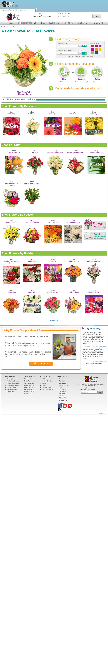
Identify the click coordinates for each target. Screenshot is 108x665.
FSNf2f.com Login (47, 367)
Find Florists (54, 11)
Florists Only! (97, 11)
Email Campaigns (47, 375)
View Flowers (14, 15)
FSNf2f (44, 373)
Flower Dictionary (29, 375)
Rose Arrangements (13, 371)
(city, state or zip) (63, 1)
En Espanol (62, 380)
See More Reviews (94, 352)
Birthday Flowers (12, 367)
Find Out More (41, 351)
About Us (62, 367)
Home (10, 11)
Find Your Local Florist (88, 378)
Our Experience (63, 369)
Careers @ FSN (64, 373)
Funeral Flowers (12, 375)
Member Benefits (47, 369)
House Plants (11, 380)
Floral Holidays (28, 378)
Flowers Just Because (13, 373)
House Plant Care (29, 373)
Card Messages (29, 371)
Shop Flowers (25, 11)
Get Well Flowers (12, 378)
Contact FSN (83, 11)
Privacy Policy (63, 386)
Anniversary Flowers (13, 369)
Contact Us (62, 371)
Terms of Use (54, 308)
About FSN (68, 11)
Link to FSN (62, 378)
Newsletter (62, 382)
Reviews (61, 375)
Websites (44, 371)
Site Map (61, 384)
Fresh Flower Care (29, 369)
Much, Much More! (47, 378)
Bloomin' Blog (39, 11)
